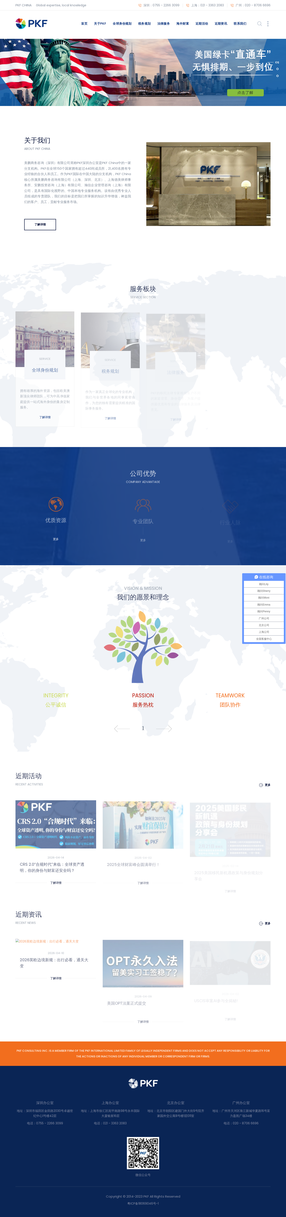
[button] (273, 62)
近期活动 (202, 23)
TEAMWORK (230, 695)
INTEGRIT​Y (55, 695)
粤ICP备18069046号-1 (143, 1203)
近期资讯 (221, 23)
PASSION (143, 695)
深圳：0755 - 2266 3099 (158, 5)
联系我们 (240, 23)
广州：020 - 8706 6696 (251, 5)
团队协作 (230, 704)
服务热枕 (143, 704)
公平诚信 (55, 704)
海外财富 (182, 23)
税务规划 (144, 23)
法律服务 (163, 23)
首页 (84, 23)
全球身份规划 (122, 23)
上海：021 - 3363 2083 (205, 5)
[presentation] (115, 728)
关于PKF (100, 23)
